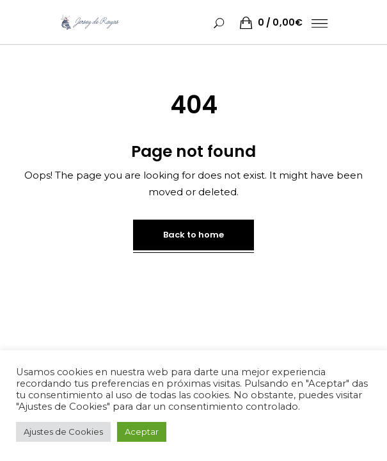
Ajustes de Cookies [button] (63, 431)
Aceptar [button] (142, 431)
